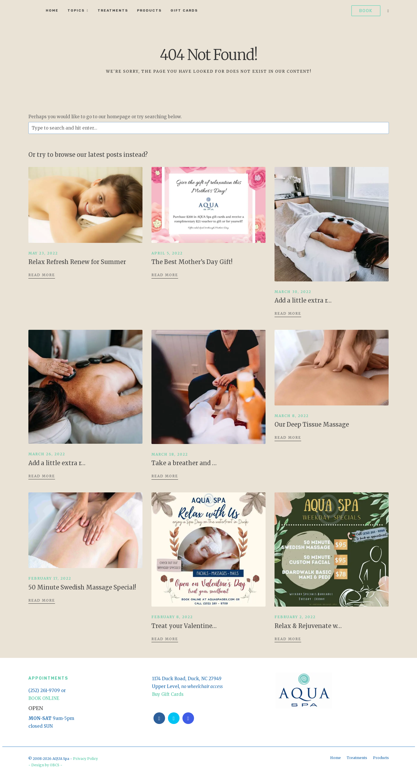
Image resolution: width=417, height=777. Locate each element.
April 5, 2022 (167, 253)
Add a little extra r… (303, 300)
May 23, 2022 (43, 253)
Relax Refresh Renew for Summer (77, 261)
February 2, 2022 (295, 617)
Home (52, 10)
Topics (76, 10)
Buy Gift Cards (168, 694)
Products (149, 10)
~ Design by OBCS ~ (45, 765)
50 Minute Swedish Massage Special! (82, 587)
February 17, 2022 (49, 578)
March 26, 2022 (46, 454)
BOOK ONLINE (43, 698)
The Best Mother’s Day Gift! (192, 261)
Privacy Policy (85, 758)
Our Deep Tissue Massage (312, 424)
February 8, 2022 (172, 617)
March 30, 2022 (293, 292)
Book (365, 10)
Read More (41, 275)
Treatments (113, 10)
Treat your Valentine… (184, 625)
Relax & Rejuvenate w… (308, 625)
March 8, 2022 (292, 416)
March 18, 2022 (169, 454)
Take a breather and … (184, 463)
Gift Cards (184, 10)
